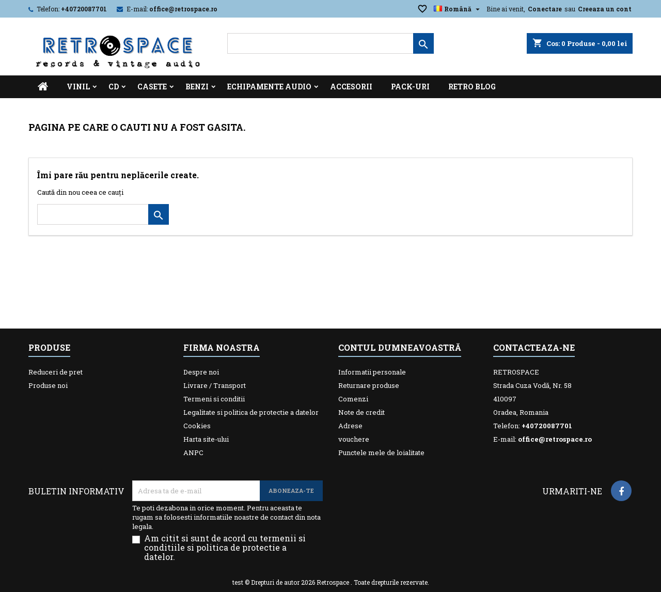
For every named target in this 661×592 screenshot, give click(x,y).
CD (113, 86)
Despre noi (201, 372)
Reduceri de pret (55, 372)
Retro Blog (472, 86)
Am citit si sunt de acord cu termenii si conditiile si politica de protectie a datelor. (225, 548)
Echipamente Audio (269, 86)
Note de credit (361, 412)
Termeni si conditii (214, 398)
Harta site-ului (206, 439)
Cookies (197, 425)
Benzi (197, 86)
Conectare (545, 9)
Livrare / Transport (214, 385)
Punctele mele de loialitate (381, 452)
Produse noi (48, 385)
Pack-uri (410, 86)
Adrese (350, 425)
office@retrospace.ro (183, 9)
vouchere (353, 439)
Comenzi (353, 398)
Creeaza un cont (605, 9)
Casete (152, 86)
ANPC (193, 452)
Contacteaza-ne (534, 347)
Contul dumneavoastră (399, 347)
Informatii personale (372, 372)
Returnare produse (368, 385)
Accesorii (351, 86)
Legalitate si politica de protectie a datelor (251, 412)
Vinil (78, 86)
